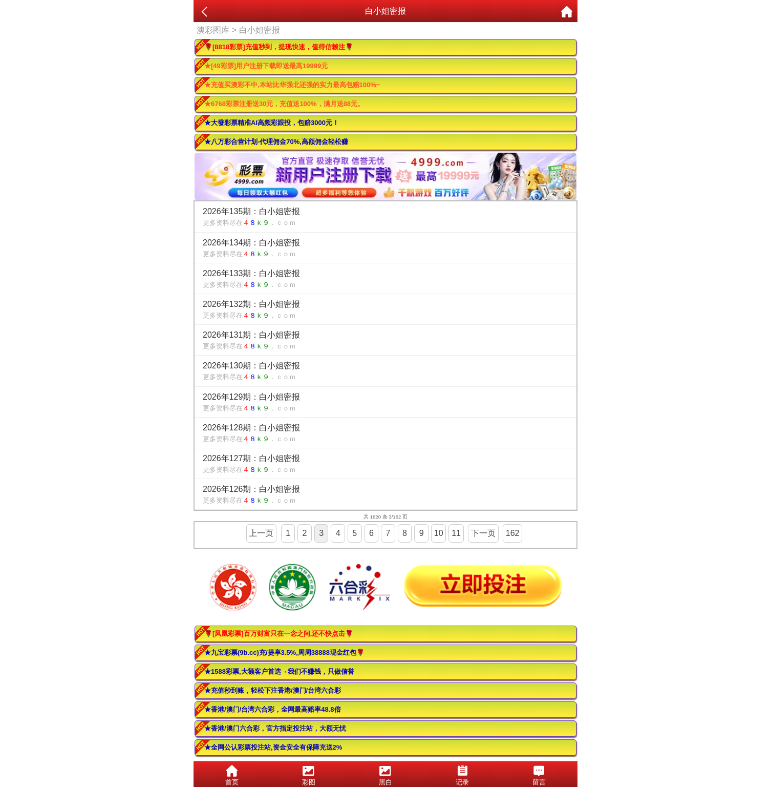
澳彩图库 (213, 30)
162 (513, 533)
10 (438, 533)
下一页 (483, 533)
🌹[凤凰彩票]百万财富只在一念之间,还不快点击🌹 (278, 633)
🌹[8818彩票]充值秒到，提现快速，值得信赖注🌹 (278, 47)
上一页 (261, 533)
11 (456, 533)
